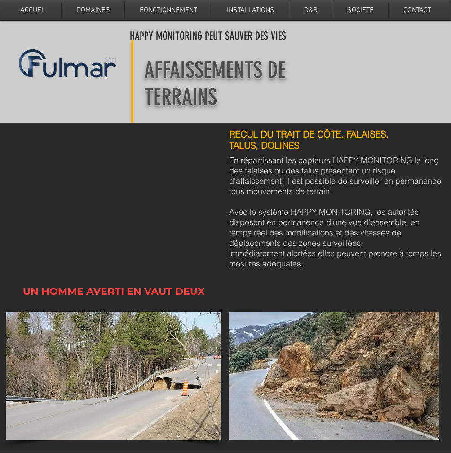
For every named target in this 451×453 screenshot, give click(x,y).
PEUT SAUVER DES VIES (245, 36)
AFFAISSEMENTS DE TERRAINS (215, 84)
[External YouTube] (113, 190)
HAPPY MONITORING (167, 36)
